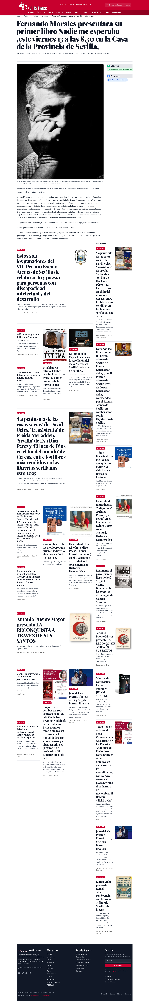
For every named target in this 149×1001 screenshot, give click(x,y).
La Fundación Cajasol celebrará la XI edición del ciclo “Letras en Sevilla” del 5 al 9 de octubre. (79, 362)
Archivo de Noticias (53, 982)
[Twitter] (23, 973)
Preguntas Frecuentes (112, 979)
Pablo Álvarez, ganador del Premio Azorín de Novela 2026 (28, 337)
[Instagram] (26, 973)
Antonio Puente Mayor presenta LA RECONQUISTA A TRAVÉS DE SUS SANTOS (105, 641)
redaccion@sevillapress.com (40, 995)
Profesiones (116, 12)
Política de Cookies (82, 962)
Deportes (77, 12)
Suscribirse (118, 965)
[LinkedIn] (30, 973)
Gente (68, 12)
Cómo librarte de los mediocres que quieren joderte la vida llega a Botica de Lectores (54, 550)
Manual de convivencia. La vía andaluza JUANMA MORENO (28, 676)
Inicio (18, 16)
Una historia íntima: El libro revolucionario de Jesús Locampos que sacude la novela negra (54, 376)
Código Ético (80, 957)
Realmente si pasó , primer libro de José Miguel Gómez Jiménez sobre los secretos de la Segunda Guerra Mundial (28, 578)
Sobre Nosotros (81, 954)
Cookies (112, 994)
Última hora (41, 12)
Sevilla (50, 12)
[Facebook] (19, 973)
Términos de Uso (82, 965)
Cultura (106, 12)
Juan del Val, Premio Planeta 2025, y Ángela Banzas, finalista (79, 698)
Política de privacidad (119, 972)
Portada (31, 12)
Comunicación (96, 12)
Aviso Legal (80, 968)
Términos (120, 994)
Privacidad (104, 994)
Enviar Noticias (110, 982)
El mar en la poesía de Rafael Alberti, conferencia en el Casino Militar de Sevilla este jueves (27, 732)
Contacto (79, 971)
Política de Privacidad (83, 960)
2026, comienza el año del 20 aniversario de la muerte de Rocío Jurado (28, 376)
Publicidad (108, 976)
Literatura (45, 16)
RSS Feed (50, 985)
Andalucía (59, 12)
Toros (86, 12)
